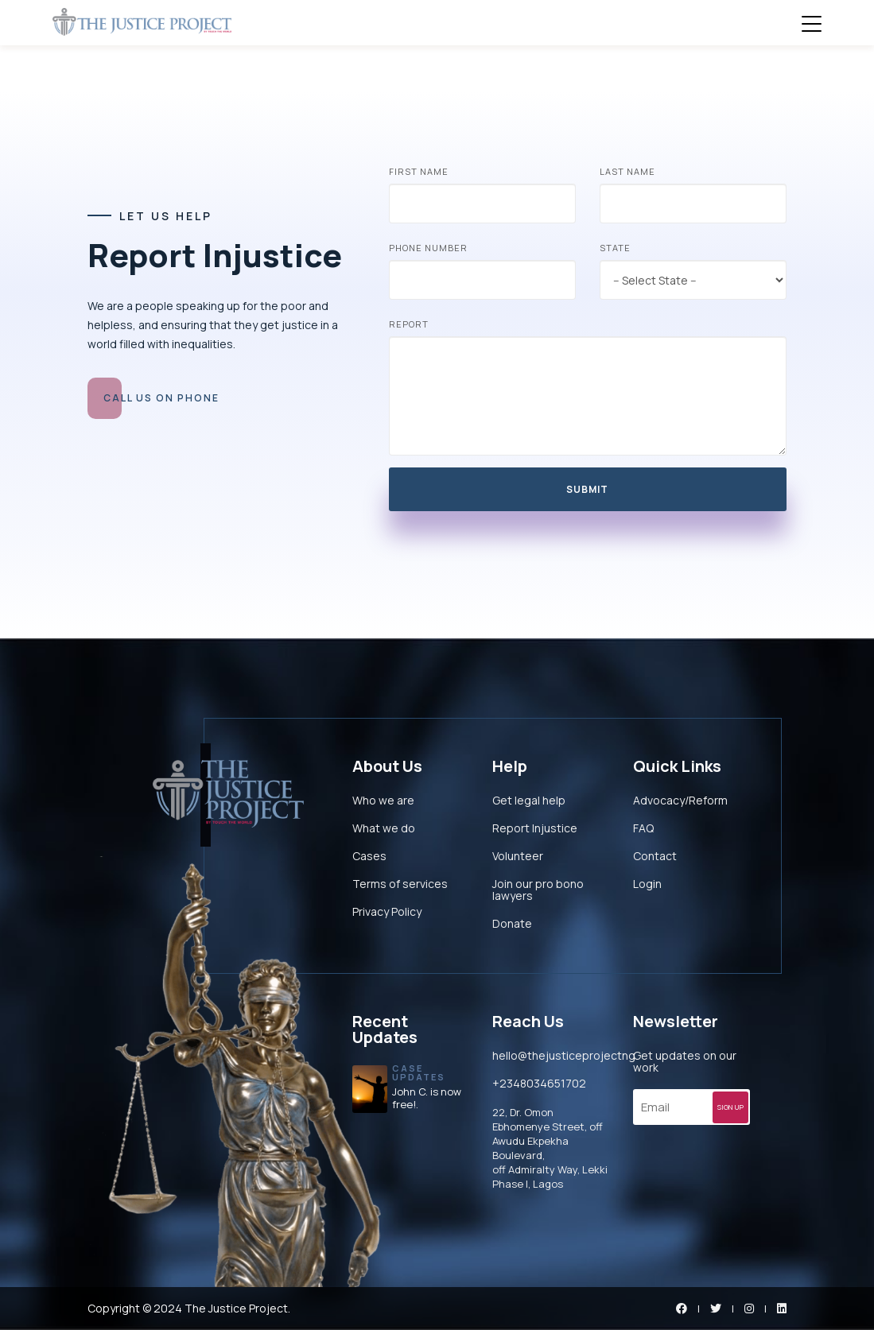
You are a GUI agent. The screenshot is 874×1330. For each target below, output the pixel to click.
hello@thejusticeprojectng (563, 1055)
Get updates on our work (684, 1061)
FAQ (643, 828)
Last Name (627, 171)
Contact (655, 855)
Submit (587, 489)
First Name (419, 171)
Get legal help (528, 800)
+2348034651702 (539, 1083)
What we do (383, 828)
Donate (512, 923)
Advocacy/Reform (680, 800)
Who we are (383, 800)
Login (647, 883)
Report (409, 324)
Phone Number (428, 247)
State (615, 247)
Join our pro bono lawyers (538, 889)
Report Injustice (534, 828)
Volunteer (517, 855)
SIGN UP (732, 1109)
